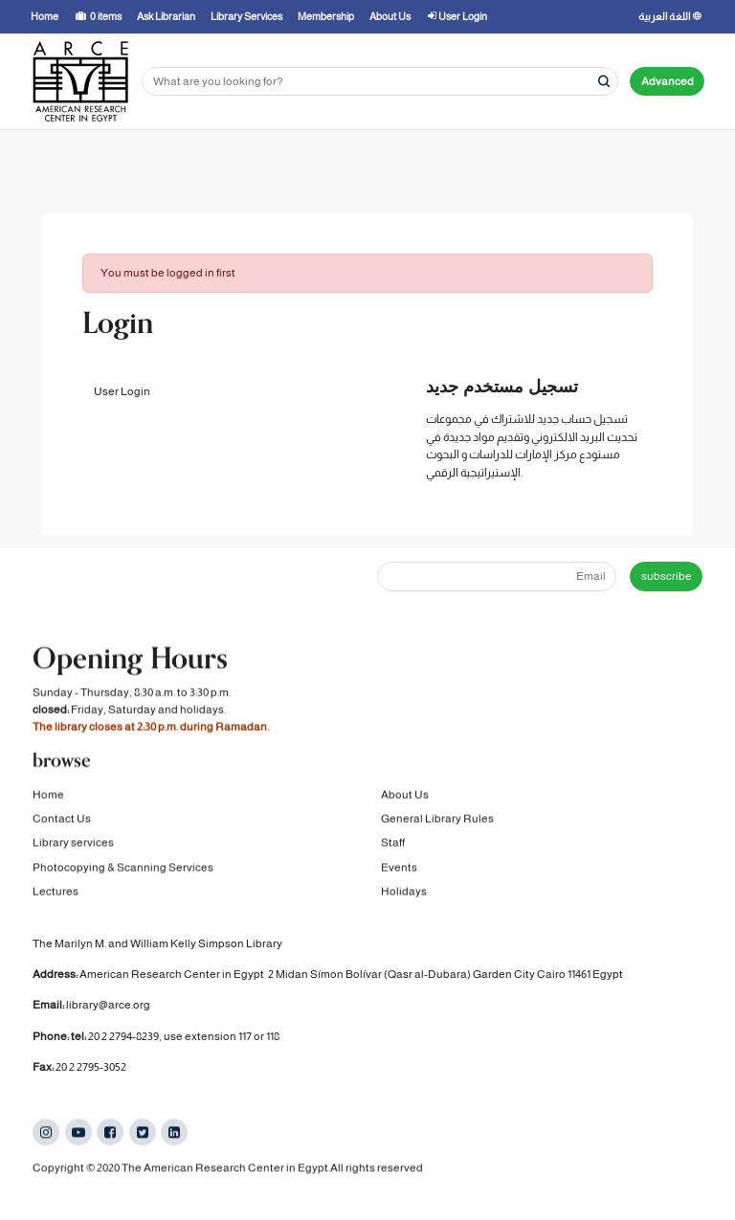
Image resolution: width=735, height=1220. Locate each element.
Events (399, 869)
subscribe (666, 576)
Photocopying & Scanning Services (123, 869)
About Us (405, 795)
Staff (393, 844)
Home (48, 795)
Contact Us (62, 820)
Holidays (404, 892)
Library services (73, 844)
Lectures (55, 892)
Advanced (667, 81)
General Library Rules (437, 820)
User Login (122, 391)
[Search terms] (380, 82)
